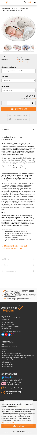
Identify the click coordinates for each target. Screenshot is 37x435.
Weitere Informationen (18, 431)
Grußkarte (5, 259)
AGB (2, 344)
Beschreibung (6, 129)
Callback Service (6, 362)
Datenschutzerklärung (7, 422)
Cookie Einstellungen (7, 366)
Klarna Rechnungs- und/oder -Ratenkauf (13, 358)
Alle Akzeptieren (18, 426)
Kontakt (3, 351)
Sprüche (4, 265)
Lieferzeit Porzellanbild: (8, 67)
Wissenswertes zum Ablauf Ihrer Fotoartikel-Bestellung (17, 355)
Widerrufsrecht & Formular (9, 347)
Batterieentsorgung (7, 364)
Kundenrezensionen (9, 271)
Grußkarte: (4, 77)
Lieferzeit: (4, 59)
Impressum (4, 349)
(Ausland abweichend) (22, 61)
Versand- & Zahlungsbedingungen (11, 353)
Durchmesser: (5, 86)
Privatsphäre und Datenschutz (10, 360)
